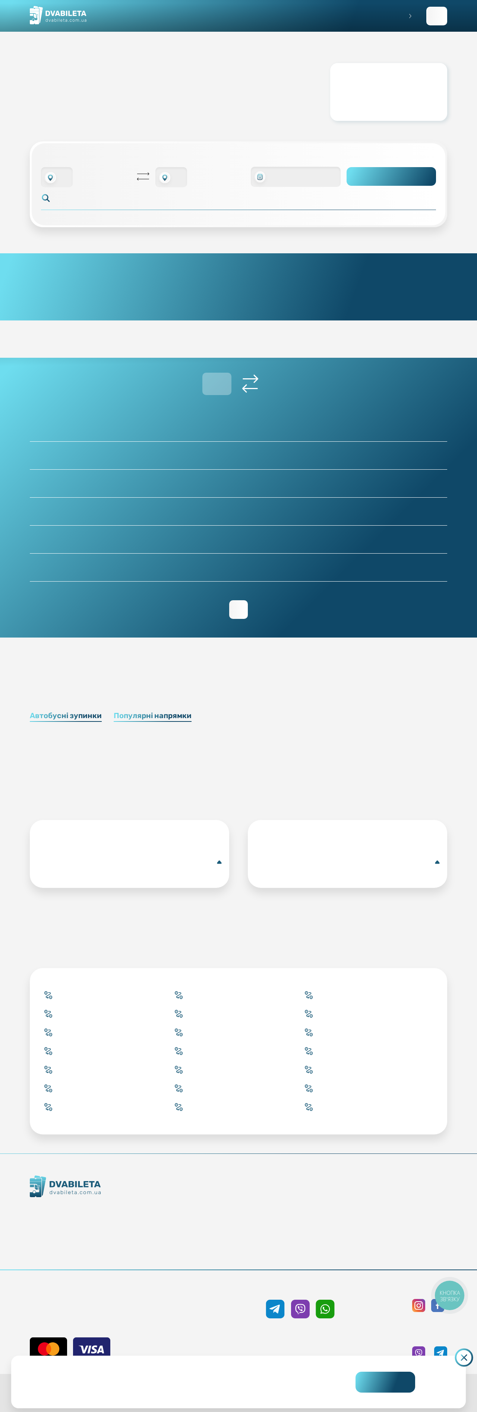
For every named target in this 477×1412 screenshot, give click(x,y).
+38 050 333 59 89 (300, 1287)
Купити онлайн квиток (203, 1197)
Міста (203, 1251)
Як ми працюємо (89, 1211)
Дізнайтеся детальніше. (187, 1388)
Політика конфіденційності (402, 1210)
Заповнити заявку (436, 16)
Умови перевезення (303, 1210)
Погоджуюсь (385, 1382)
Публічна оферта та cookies (402, 1197)
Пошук (391, 176)
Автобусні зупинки (66, 715)
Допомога (303, 1224)
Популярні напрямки (153, 715)
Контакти (89, 1224)
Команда (89, 1238)
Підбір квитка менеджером (203, 1224)
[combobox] (57, 177)
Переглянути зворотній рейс (238, 609)
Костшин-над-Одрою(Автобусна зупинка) (349, 862)
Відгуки (303, 1237)
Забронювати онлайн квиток (203, 1210)
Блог (303, 1197)
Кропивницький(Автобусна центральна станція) (131, 862)
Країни (203, 1237)
